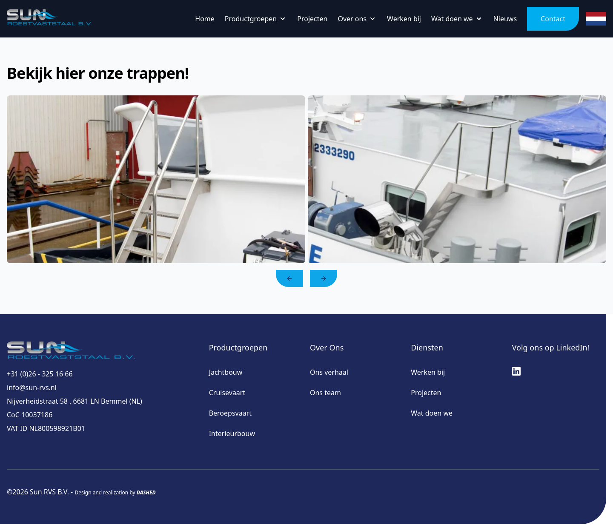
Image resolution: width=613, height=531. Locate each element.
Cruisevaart (227, 392)
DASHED (146, 492)
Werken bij (428, 372)
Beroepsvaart (230, 413)
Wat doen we (432, 413)
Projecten (426, 392)
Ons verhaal (329, 372)
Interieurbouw (232, 433)
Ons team (325, 392)
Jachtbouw (226, 372)
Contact (553, 18)
